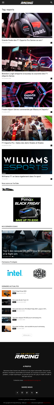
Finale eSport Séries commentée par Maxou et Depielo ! (25, 109)
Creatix (28, 403)
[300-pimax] (27, 209)
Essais (4, 248)
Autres (3, 70)
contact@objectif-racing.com (32, 380)
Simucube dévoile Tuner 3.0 (20, 300)
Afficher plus (27, 335)
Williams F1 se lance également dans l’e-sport (21, 176)
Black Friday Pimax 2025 (19, 291)
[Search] (51, 2)
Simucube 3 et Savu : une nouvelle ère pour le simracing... (28, 326)
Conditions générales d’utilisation (27, 399)
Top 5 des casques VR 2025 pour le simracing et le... (27, 317)
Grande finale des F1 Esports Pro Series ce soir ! (22, 40)
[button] (3, 2)
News (3, 37)
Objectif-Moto (47, 403)
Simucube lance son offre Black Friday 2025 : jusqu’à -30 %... (29, 309)
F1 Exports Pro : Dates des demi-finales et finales (23, 143)
